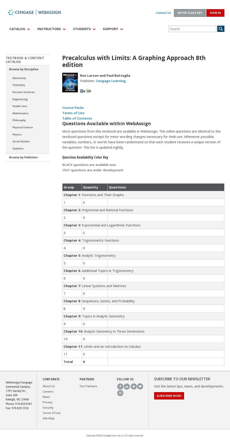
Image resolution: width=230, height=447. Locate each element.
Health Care (19, 106)
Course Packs (73, 107)
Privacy (47, 402)
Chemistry (18, 85)
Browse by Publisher (23, 157)
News (46, 397)
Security (48, 408)
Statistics (18, 148)
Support (110, 29)
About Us (49, 386)
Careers (48, 391)
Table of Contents (77, 118)
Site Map (48, 418)
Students (82, 29)
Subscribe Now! (169, 396)
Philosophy (19, 120)
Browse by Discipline (23, 69)
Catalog (17, 29)
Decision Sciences (23, 92)
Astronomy (19, 78)
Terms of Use (73, 113)
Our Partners (88, 386)
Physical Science (22, 127)
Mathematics (20, 113)
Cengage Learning (111, 81)
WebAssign (39, 12)
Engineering (20, 99)
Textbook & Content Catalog (25, 60)
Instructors (49, 29)
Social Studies (21, 141)
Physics (17, 134)
